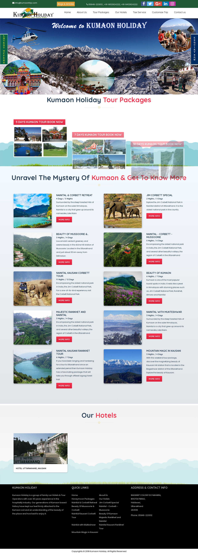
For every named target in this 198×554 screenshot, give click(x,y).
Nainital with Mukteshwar (84, 524)
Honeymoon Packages (83, 499)
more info (64, 219)
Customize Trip (160, 12)
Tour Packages (101, 12)
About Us (82, 12)
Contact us (180, 12)
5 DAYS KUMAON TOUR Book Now (39, 159)
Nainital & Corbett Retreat (84, 502)
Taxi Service (139, 12)
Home (67, 12)
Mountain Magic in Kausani (85, 532)
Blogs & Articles (66, 4)
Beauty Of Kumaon (108, 513)
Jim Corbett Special (109, 502)
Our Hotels (121, 12)
